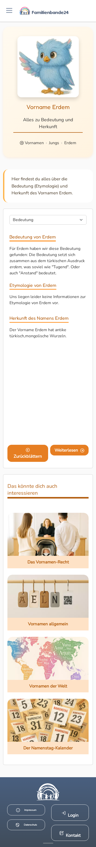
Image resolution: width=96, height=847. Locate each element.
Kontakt (70, 834)
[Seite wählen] (48, 220)
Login (70, 814)
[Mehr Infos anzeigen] (48, 843)
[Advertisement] (48, 393)
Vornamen (34, 143)
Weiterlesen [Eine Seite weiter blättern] (69, 450)
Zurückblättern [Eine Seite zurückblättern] (28, 454)
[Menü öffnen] (9, 11)
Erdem (70, 143)
